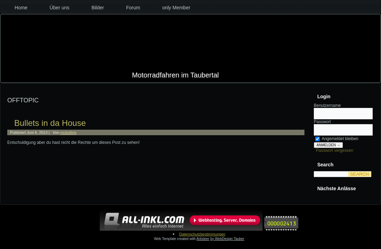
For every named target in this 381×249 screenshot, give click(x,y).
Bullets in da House (50, 123)
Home (21, 7)
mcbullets (68, 132)
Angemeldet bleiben (336, 138)
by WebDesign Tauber (227, 239)
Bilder (97, 7)
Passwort (322, 121)
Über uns (59, 7)
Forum (133, 7)
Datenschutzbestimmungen (202, 234)
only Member (176, 7)
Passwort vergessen (334, 150)
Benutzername (327, 105)
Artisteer (202, 239)
